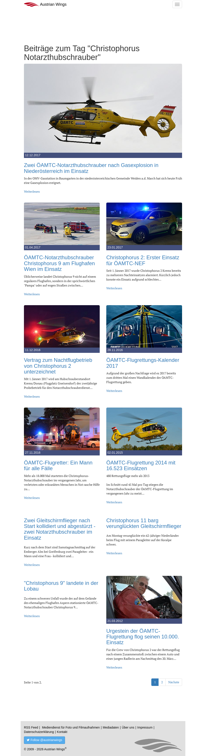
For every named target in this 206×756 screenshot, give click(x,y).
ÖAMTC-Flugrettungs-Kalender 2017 (142, 363)
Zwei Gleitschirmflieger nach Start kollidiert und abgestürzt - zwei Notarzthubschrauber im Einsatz (60, 529)
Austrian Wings (45, 4)
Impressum (144, 727)
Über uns (128, 727)
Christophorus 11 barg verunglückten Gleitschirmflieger (143, 523)
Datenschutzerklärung (39, 732)
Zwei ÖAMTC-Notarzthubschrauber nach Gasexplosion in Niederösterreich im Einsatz (91, 168)
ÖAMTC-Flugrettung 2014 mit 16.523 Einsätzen (140, 465)
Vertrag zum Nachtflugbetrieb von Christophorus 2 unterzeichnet (58, 366)
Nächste (173, 682)
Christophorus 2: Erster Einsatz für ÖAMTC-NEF (142, 260)
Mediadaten (111, 727)
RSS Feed (31, 727)
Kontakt (62, 732)
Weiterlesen (32, 191)
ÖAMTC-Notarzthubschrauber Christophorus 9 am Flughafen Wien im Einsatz (59, 263)
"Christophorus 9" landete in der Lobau (61, 586)
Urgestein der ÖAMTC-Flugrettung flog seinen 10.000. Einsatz (142, 636)
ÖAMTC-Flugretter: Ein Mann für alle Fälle (58, 465)
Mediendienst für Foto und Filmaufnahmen (71, 727)
